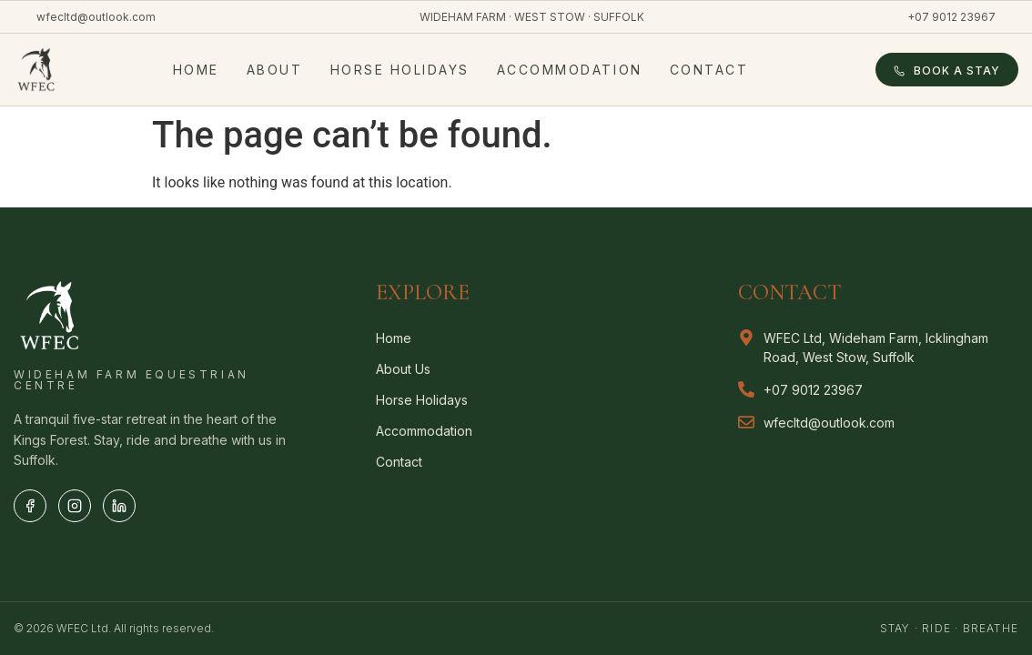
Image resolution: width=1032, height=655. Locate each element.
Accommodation (569, 69)
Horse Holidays (400, 69)
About (275, 69)
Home (196, 69)
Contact (709, 69)
